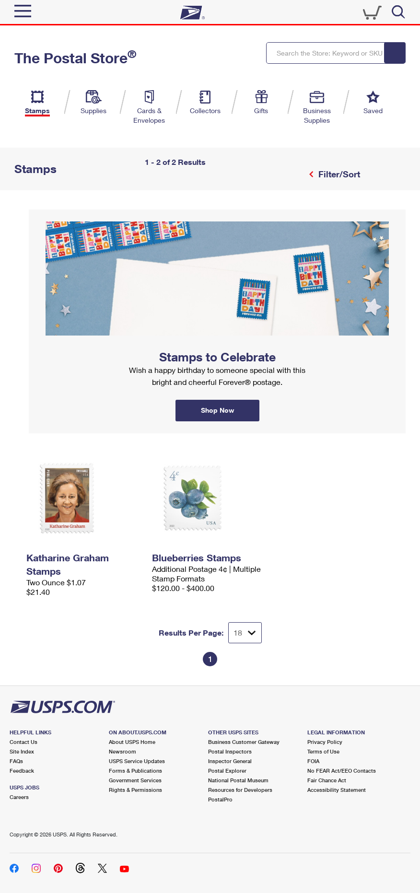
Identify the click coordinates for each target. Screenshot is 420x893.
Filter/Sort (338, 174)
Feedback (22, 770)
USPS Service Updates (137, 761)
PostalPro (220, 799)
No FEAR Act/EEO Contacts (341, 770)
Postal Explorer (227, 770)
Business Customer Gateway (244, 742)
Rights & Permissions (135, 790)
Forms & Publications (135, 770)
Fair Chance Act (326, 780)
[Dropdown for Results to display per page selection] (245, 632)
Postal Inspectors (230, 751)
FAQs (16, 761)
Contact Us (23, 742)
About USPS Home (132, 742)
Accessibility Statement (336, 790)
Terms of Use (323, 751)
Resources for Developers (240, 790)
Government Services (135, 780)
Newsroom (122, 751)
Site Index (22, 751)
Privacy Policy (324, 742)
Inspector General (230, 761)
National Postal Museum (238, 780)
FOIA (313, 761)
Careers (19, 797)
